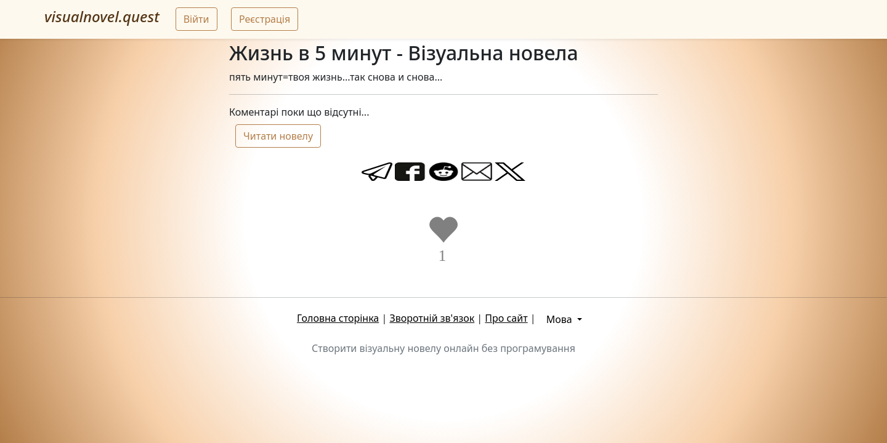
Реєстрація (264, 19)
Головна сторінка (338, 318)
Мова (560, 319)
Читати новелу (278, 136)
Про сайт (506, 318)
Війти (196, 19)
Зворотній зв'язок (431, 318)
